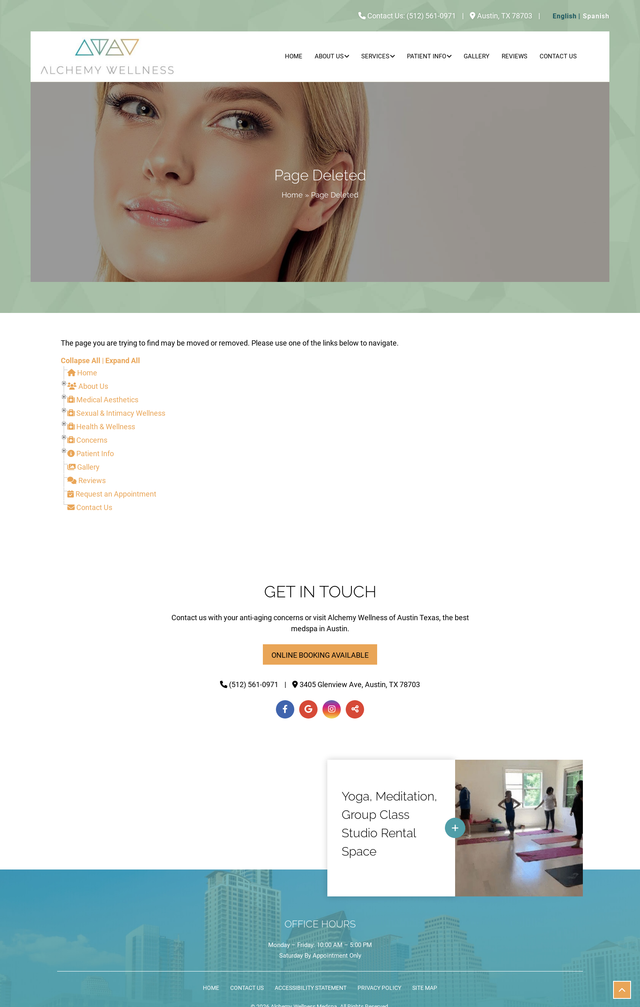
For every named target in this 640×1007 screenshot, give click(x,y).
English (565, 16)
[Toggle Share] (355, 709)
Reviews (514, 56)
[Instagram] (331, 709)
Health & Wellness (101, 426)
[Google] (308, 709)
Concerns (87, 440)
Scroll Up (625, 993)
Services (375, 56)
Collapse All (80, 360)
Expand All (122, 360)
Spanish (596, 16)
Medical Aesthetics (102, 399)
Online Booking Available (320, 655)
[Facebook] (285, 709)
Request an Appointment (111, 494)
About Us (329, 56)
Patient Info (426, 56)
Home (293, 56)
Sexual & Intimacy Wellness (116, 413)
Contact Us (558, 56)
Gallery (476, 56)
